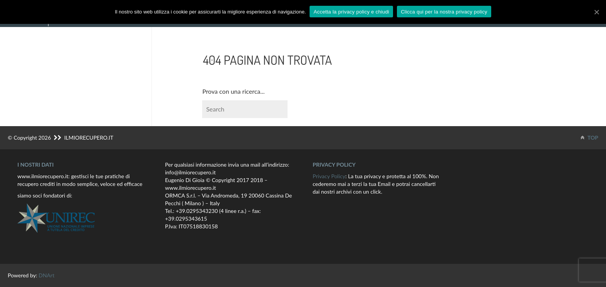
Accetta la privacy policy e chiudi (351, 12)
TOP (589, 137)
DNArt (46, 275)
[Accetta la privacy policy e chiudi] (596, 12)
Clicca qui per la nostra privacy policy (444, 12)
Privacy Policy (329, 176)
